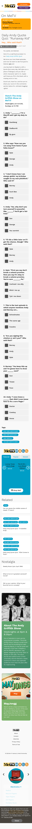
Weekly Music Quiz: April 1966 (13, 566)
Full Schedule (23, 4)
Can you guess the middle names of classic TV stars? (15, 509)
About (16, 733)
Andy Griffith (8, 438)
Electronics (16, 787)
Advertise (16, 739)
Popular (16, 457)
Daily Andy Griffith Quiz (14, 56)
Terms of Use (16, 744)
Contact (16, 736)
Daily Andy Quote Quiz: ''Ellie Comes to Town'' (16, 553)
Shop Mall (16, 490)
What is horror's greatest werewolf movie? (14, 575)
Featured (6, 457)
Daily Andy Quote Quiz (10, 434)
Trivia (5, 505)
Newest (25, 457)
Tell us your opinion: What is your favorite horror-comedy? (14, 584)
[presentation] (4, 467)
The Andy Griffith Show (11, 441)
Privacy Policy (16, 741)
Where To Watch (23, 7)
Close (17, 821)
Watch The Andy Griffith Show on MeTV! (13, 98)
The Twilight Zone (15, 28)
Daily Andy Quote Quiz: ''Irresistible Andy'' (14, 529)
